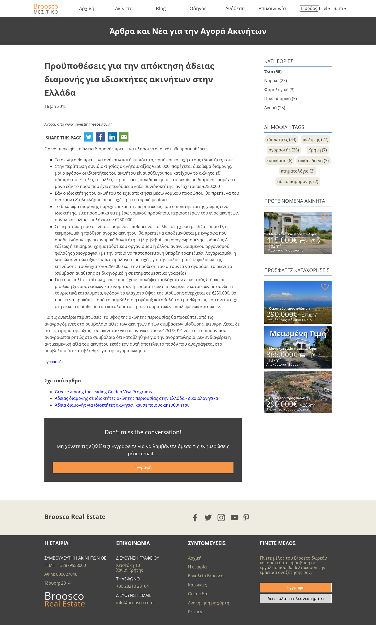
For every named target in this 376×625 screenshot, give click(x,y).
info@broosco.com (135, 602)
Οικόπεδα (197, 594)
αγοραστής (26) (284, 150)
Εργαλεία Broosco (206, 576)
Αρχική (86, 8)
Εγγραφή (143, 467)
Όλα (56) (272, 72)
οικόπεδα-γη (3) (313, 160)
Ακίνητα (124, 8)
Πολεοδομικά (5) (280, 98)
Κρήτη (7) (317, 150)
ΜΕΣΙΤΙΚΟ (46, 12)
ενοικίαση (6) (279, 160)
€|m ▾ (340, 8)
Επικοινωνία (272, 8)
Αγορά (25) (274, 108)
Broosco (45, 6)
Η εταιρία (197, 567)
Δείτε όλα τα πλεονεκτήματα (296, 598)
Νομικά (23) (275, 80)
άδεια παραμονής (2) (297, 181)
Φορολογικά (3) (279, 90)
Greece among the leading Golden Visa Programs (103, 392)
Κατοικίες (197, 585)
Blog (161, 8)
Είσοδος (309, 8)
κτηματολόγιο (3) (298, 171)
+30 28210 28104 (132, 586)
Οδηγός (198, 8)
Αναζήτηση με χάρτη (208, 603)
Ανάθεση (235, 8)
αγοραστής (53, 361)
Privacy (195, 612)
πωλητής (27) (315, 139)
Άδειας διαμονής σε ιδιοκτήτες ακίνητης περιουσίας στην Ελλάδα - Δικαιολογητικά (136, 398)
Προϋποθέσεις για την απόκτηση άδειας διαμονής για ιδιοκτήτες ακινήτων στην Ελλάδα (129, 79)
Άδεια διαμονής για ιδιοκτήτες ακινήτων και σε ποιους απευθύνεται (122, 405)
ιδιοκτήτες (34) (281, 139)
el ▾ (327, 8)
